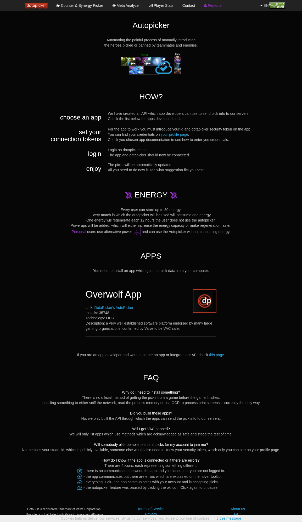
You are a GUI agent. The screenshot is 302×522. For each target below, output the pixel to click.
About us (238, 509)
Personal (213, 5)
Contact (188, 5)
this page (216, 355)
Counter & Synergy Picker (80, 5)
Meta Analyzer (126, 5)
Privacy (151, 514)
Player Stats (161, 5)
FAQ (237, 514)
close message (229, 518)
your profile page (174, 134)
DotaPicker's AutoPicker (113, 307)
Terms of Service (151, 509)
